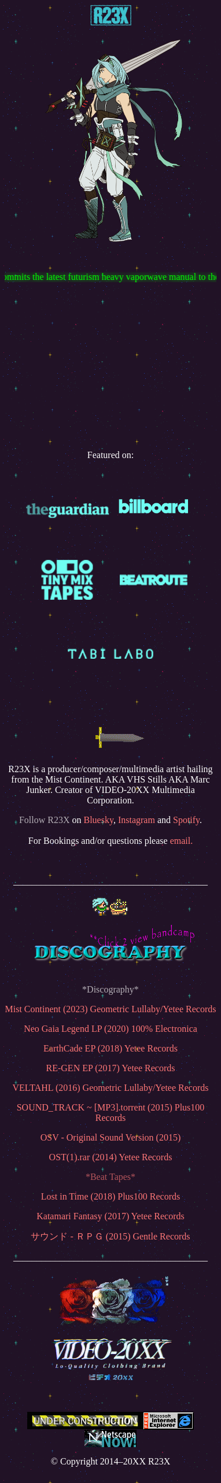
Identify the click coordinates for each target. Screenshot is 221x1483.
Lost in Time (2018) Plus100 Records (110, 1196)
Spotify (186, 820)
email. (181, 841)
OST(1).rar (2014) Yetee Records (110, 1157)
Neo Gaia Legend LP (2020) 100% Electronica (110, 1029)
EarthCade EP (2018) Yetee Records (110, 1048)
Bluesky (98, 820)
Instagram (136, 820)
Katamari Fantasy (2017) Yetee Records (110, 1216)
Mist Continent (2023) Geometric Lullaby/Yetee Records (110, 1009)
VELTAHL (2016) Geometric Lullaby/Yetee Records (111, 1088)
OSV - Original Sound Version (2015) (110, 1137)
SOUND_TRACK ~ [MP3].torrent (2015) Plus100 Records (111, 1112)
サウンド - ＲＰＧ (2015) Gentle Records (110, 1236)
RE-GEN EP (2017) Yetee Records (110, 1068)
